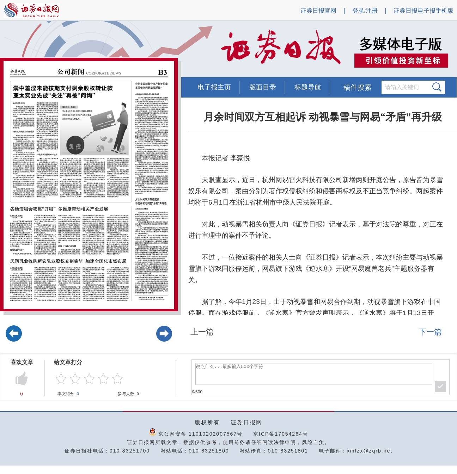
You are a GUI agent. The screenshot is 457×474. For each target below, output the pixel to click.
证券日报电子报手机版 (423, 10)
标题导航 (307, 87)
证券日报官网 (318, 10)
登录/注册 (365, 10)
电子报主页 (214, 87)
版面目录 (262, 87)
